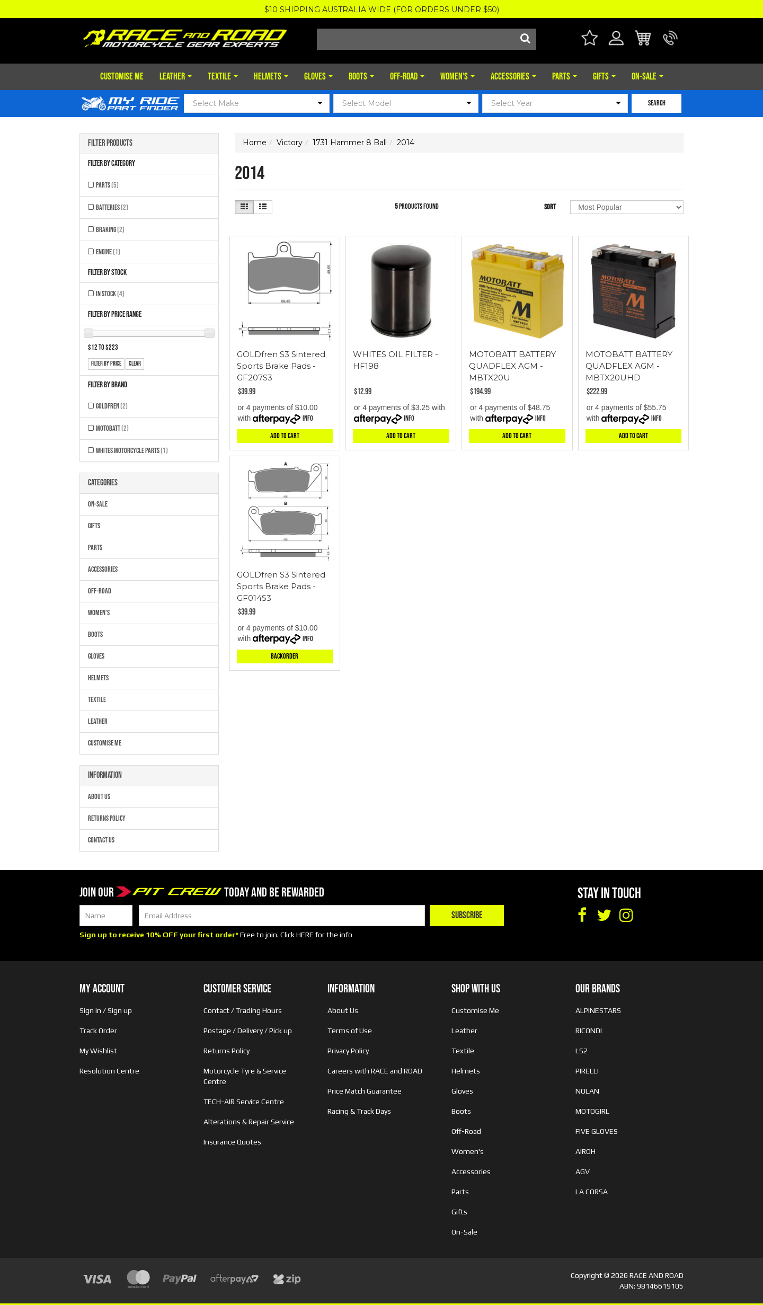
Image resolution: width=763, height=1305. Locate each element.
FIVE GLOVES (596, 1131)
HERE (305, 934)
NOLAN (587, 1091)
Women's (457, 76)
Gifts (604, 76)
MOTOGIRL (592, 1111)
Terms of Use (349, 1030)
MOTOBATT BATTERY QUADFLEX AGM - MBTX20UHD (628, 366)
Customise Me (122, 76)
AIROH (585, 1151)
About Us (99, 796)
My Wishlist (98, 1050)
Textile (223, 76)
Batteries (112, 207)
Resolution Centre (109, 1071)
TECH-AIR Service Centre (243, 1101)
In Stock (110, 293)
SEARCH (657, 103)
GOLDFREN (112, 406)
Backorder (284, 656)
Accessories (513, 76)
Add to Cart (284, 435)
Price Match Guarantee (364, 1091)
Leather (175, 76)
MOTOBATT (112, 428)
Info (308, 418)
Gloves (318, 76)
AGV (582, 1171)
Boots (361, 76)
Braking (110, 229)
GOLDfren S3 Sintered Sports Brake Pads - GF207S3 (281, 366)
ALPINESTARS (598, 1010)
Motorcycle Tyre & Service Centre (244, 1076)
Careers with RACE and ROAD (374, 1071)
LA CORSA (591, 1191)
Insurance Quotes (232, 1142)
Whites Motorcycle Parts (132, 450)
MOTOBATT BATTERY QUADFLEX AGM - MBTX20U (512, 366)
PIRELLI (587, 1071)
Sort (550, 206)
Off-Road (407, 76)
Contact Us (101, 840)
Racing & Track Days (359, 1111)
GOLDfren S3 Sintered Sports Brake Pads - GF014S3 (281, 586)
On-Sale (647, 76)
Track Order (98, 1030)
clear (135, 364)
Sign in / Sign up (105, 1010)
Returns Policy (107, 818)
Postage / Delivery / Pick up (247, 1030)
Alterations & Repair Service (248, 1121)
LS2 (581, 1050)
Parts (564, 76)
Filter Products (110, 143)
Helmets (271, 76)
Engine (108, 251)
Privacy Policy (348, 1050)
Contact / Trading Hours (242, 1010)
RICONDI (588, 1030)
